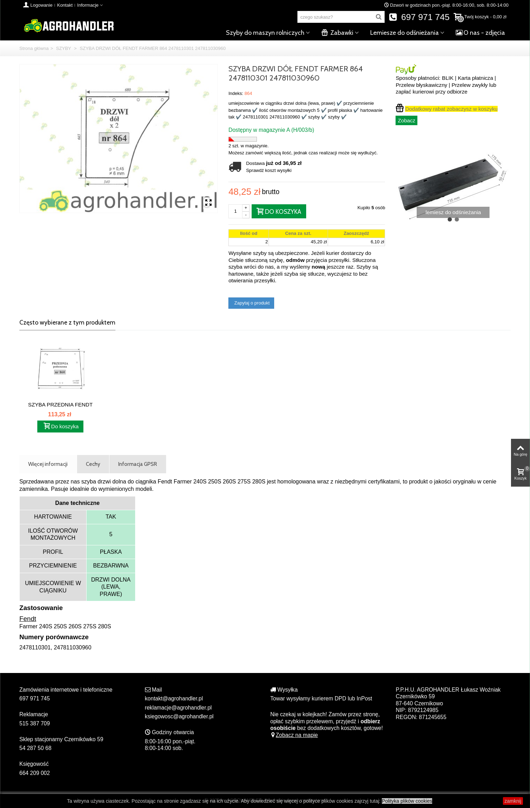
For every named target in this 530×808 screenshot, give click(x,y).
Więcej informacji (48, 464)
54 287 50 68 (35, 748)
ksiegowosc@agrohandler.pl (179, 716)
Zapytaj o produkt (251, 303)
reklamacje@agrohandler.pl (178, 708)
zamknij (513, 801)
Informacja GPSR (137, 464)
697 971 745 (419, 17)
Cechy (93, 464)
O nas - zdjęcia (480, 32)
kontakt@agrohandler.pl (174, 698)
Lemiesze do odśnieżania (404, 33)
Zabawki (337, 32)
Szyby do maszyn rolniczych (265, 33)
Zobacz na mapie (294, 735)
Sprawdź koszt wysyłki (268, 170)
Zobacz (406, 120)
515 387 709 (34, 723)
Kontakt (64, 5)
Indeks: (235, 93)
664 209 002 (34, 773)
